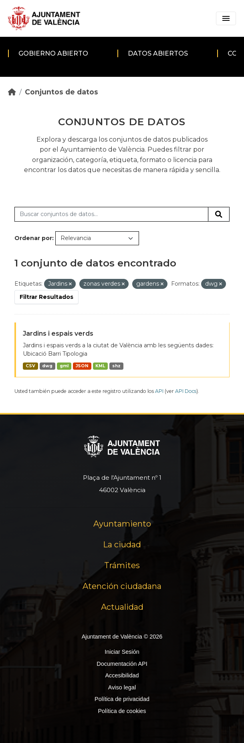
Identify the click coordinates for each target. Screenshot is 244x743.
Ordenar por (33, 238)
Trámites (122, 565)
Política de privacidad (122, 699)
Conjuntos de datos (61, 92)
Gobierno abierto (53, 53)
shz (116, 365)
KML (100, 365)
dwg (47, 365)
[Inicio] (12, 92)
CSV (30, 365)
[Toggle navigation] (226, 18)
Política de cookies (122, 711)
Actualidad (122, 607)
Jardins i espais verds (58, 333)
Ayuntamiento (122, 524)
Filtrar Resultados (46, 296)
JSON (82, 365)
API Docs (185, 391)
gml (64, 365)
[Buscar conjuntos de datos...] (111, 214)
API (159, 391)
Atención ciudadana (122, 586)
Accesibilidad (122, 675)
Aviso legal (122, 687)
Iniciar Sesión (122, 652)
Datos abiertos (158, 53)
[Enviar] (218, 214)
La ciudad (122, 544)
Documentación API (122, 664)
